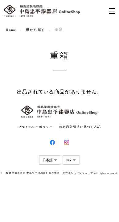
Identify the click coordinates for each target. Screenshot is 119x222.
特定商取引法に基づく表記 (80, 127)
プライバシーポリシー (35, 127)
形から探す (35, 30)
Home (11, 30)
